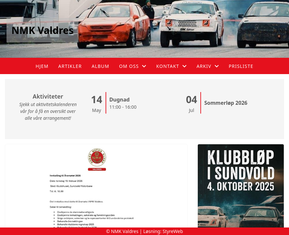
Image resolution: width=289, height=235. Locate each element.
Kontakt (171, 66)
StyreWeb (173, 231)
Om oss (132, 66)
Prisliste (241, 66)
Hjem (42, 66)
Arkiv (207, 66)
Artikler (70, 66)
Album (100, 66)
